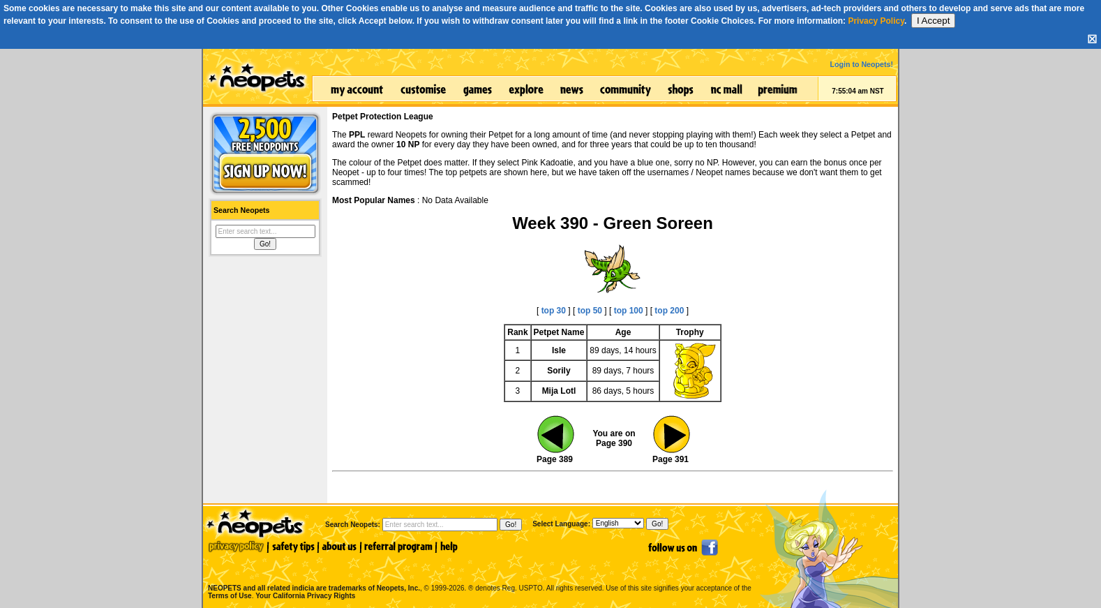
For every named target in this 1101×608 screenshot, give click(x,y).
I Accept (933, 20)
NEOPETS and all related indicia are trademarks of (312, 573)
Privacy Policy (876, 21)
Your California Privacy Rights (305, 596)
